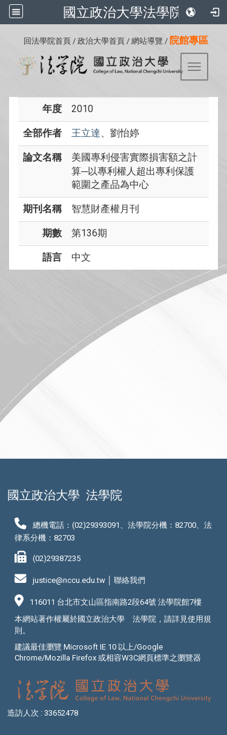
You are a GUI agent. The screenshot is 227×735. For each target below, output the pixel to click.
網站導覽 (147, 40)
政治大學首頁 (101, 40)
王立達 (85, 133)
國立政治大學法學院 (123, 12)
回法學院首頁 (47, 40)
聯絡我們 (129, 580)
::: (19, 39)
